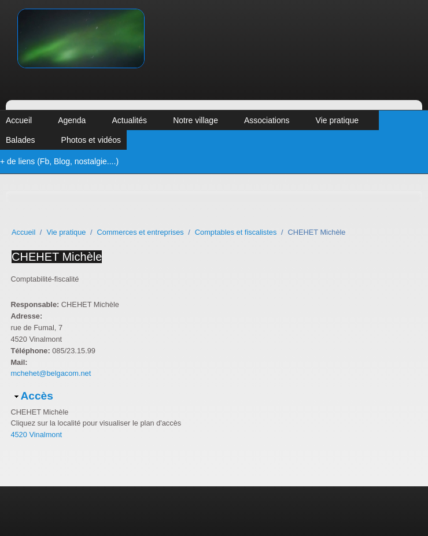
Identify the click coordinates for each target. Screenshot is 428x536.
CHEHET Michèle (57, 256)
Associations (267, 120)
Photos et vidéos (91, 140)
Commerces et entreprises (140, 232)
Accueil (19, 120)
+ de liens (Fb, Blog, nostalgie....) (59, 161)
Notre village (195, 120)
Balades (20, 140)
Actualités (129, 120)
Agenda (72, 120)
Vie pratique (337, 120)
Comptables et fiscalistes (236, 232)
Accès (36, 396)
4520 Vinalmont (36, 434)
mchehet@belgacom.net (50, 373)
